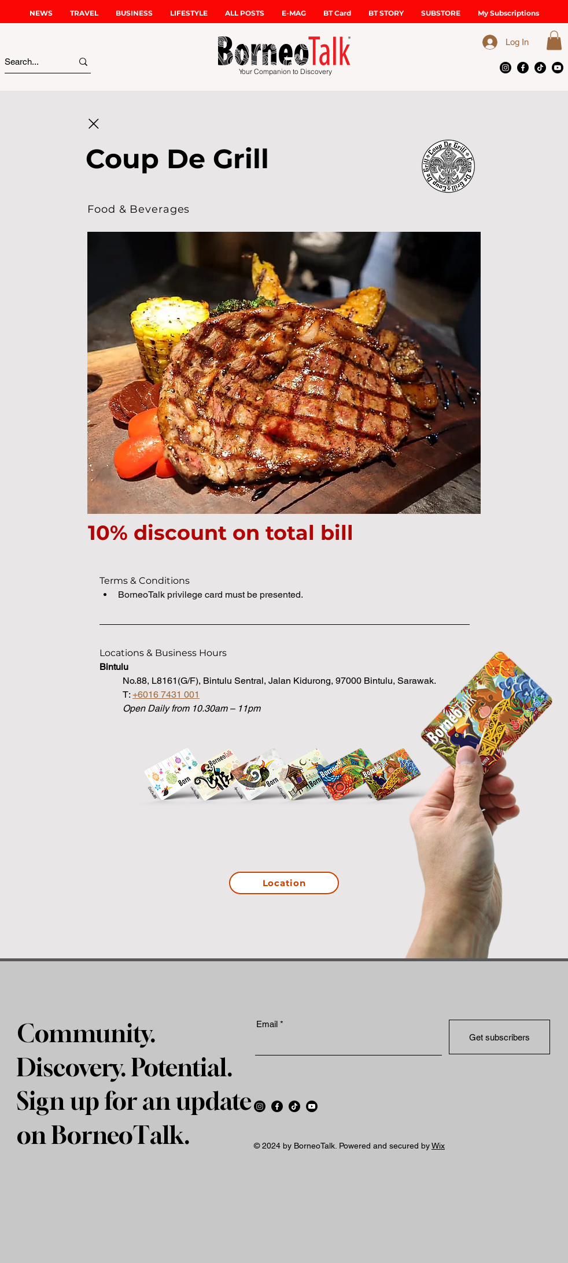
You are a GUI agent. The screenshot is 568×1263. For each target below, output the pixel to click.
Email (267, 1024)
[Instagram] (505, 67)
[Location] (284, 883)
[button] (84, 13)
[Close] (93, 123)
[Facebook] (523, 67)
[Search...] (28, 61)
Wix (438, 1145)
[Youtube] (557, 67)
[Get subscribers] (499, 1037)
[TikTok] (540, 67)
